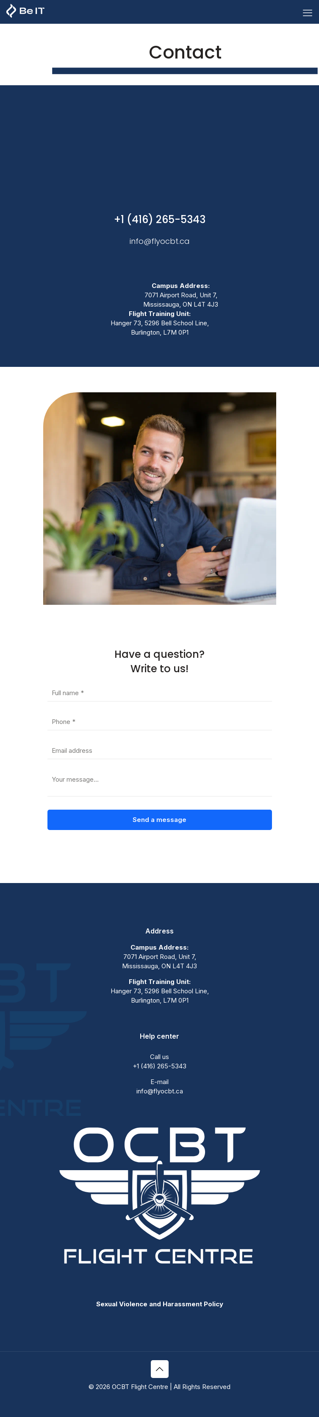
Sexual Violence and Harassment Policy (159, 1304)
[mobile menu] (307, 13)
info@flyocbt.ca (160, 241)
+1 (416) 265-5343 (159, 219)
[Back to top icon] (160, 1369)
